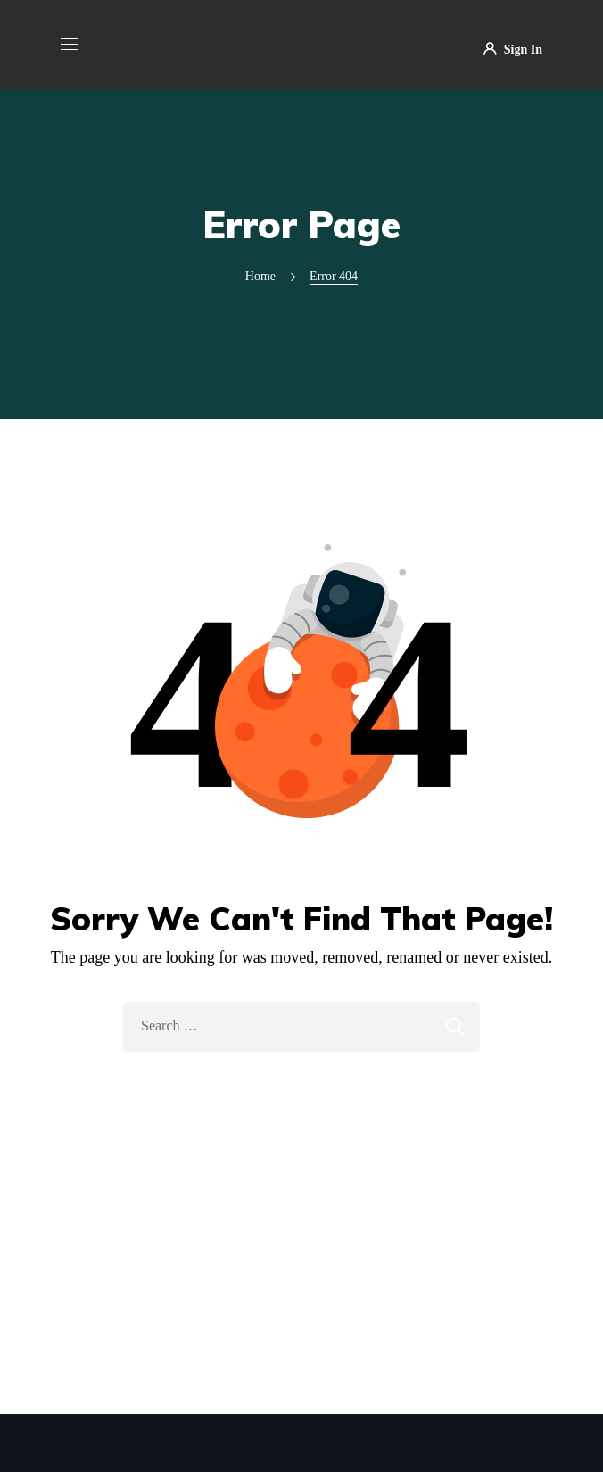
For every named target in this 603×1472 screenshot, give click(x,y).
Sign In (512, 50)
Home (260, 276)
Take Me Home (301, 1089)
